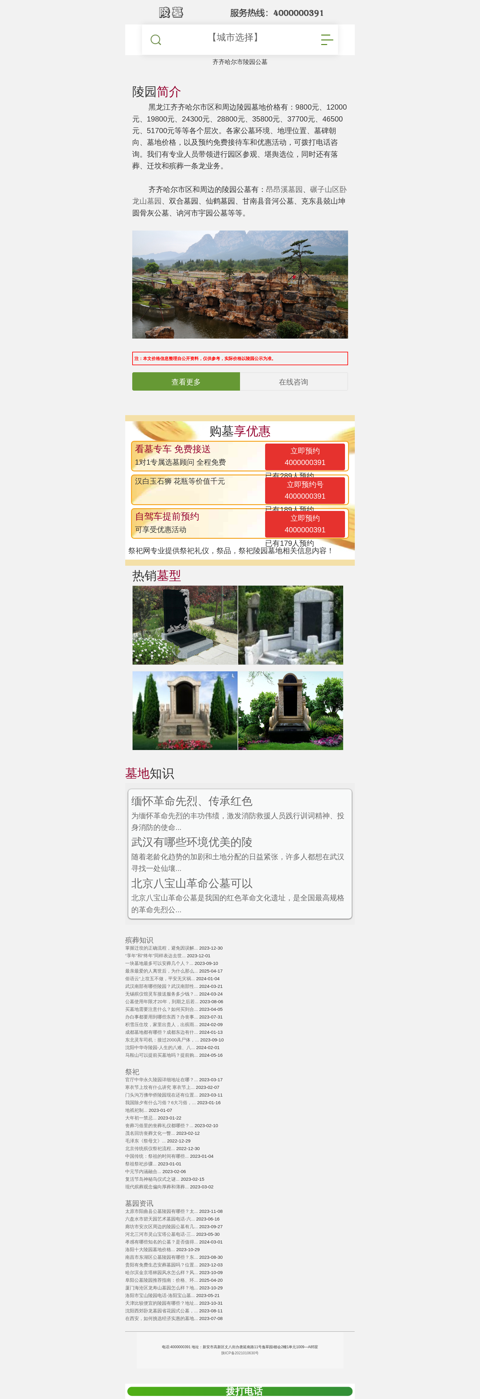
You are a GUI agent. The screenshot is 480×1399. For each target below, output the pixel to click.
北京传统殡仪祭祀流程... (150, 1148)
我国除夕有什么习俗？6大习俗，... (161, 1102)
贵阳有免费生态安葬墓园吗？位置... (162, 1264)
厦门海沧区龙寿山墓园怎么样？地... (162, 1287)
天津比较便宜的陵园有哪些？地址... (162, 1303)
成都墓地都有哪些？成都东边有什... (162, 1032)
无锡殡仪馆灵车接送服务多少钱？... (162, 993)
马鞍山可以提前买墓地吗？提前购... (162, 1055)
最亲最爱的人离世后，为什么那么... (162, 970)
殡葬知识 (139, 940)
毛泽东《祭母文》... (146, 1140)
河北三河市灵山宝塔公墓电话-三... (160, 1234)
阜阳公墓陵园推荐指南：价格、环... (162, 1280)
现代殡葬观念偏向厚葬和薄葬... (157, 1186)
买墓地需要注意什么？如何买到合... (162, 1009)
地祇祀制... (137, 1110)
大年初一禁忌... (141, 1117)
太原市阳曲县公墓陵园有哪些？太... (162, 1211)
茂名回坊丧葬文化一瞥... (150, 1133)
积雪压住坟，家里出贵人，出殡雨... (162, 1024)
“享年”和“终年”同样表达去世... (156, 955)
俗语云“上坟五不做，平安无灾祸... (160, 978)
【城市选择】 (235, 37)
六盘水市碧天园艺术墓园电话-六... (160, 1218)
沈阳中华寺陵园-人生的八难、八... (160, 1047)
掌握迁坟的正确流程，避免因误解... (162, 948)
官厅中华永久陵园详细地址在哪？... (162, 1079)
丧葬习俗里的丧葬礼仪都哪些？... (160, 1125)
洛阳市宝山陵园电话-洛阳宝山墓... (160, 1295)
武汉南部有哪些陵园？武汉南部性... (162, 986)
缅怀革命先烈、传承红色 (192, 801)
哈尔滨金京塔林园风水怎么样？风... (162, 1272)
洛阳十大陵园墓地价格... (150, 1249)
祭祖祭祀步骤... (141, 1163)
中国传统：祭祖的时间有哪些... (157, 1156)
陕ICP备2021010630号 (240, 1353)
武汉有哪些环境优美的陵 (192, 842)
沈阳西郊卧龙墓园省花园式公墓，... (162, 1310)
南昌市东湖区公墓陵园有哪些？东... (162, 1257)
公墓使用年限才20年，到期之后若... (162, 1001)
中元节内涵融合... (144, 1171)
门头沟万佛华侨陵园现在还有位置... (162, 1094)
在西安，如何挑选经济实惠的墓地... (162, 1318)
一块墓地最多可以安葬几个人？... (160, 963)
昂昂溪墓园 (284, 189)
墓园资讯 (139, 1203)
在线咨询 (293, 382)
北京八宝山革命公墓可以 (192, 883)
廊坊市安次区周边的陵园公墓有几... (162, 1226)
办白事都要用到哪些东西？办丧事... (162, 1016)
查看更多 (186, 382)
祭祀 (132, 1072)
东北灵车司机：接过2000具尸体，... (162, 1039)
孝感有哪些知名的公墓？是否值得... (162, 1241)
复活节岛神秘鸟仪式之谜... (153, 1179)
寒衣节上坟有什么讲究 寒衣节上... (160, 1087)
